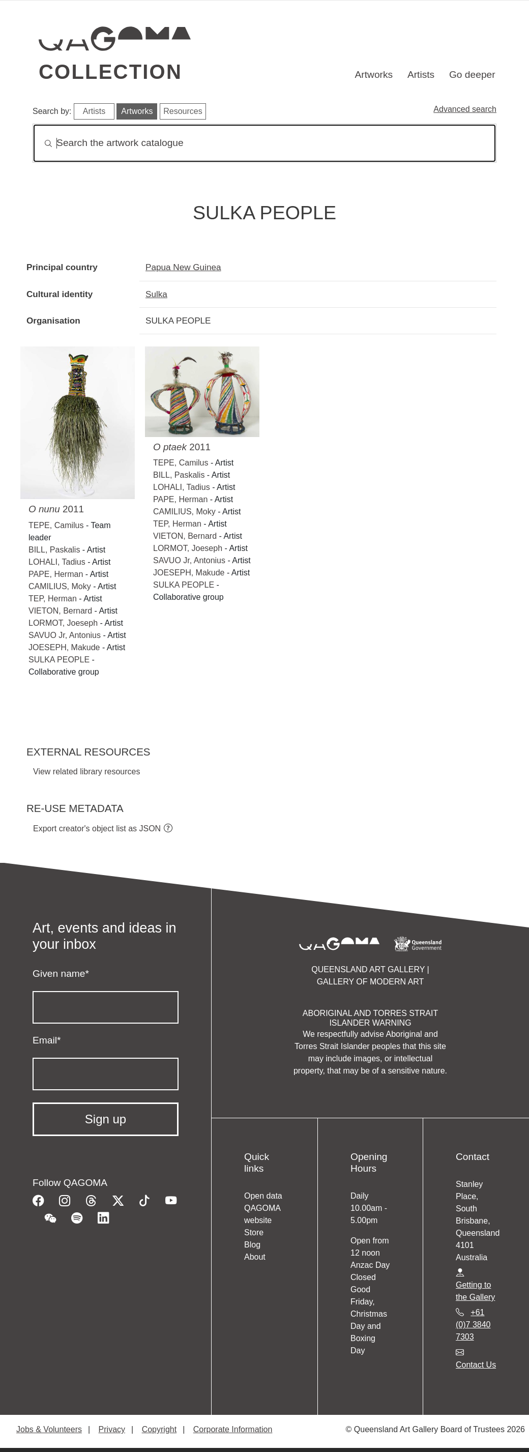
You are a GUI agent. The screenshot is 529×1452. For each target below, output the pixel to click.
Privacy (112, 1429)
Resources (182, 111)
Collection (110, 72)
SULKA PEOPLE (59, 659)
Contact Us (476, 1364)
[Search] (264, 143)
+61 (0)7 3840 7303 (473, 1324)
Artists (420, 74)
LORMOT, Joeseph (63, 623)
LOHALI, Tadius (56, 562)
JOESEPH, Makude (64, 647)
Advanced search (464, 109)
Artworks (374, 74)
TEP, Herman (52, 598)
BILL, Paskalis (54, 549)
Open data (263, 1196)
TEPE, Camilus (55, 525)
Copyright (159, 1429)
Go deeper (472, 74)
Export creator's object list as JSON (97, 828)
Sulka (156, 294)
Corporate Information (233, 1429)
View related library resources (86, 771)
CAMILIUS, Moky (59, 586)
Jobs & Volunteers (49, 1429)
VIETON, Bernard (60, 610)
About (255, 1257)
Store (253, 1232)
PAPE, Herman (55, 574)
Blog (252, 1244)
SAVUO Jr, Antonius (64, 635)
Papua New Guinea (183, 267)
